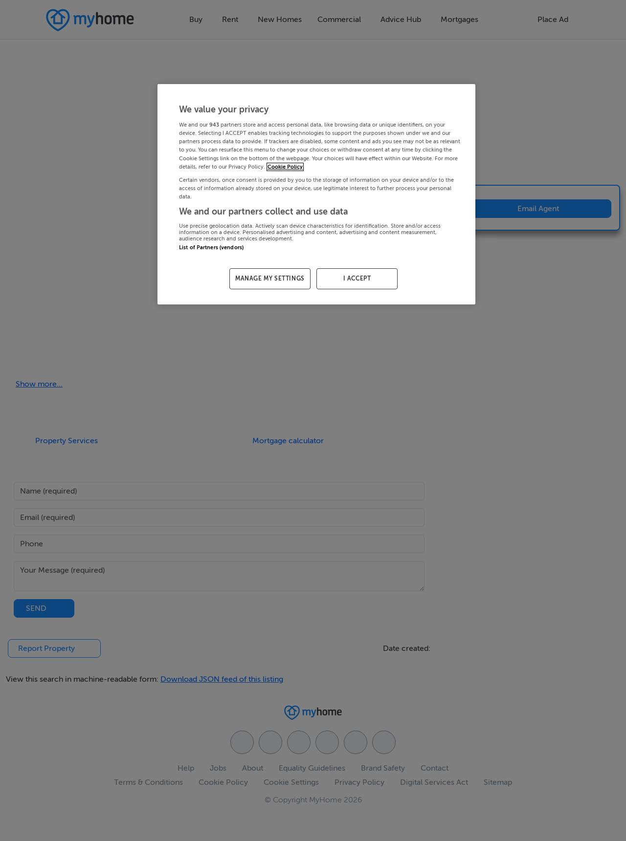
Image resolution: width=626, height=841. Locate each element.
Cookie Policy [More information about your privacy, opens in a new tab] (285, 167)
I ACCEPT (357, 278)
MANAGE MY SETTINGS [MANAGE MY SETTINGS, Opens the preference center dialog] (270, 278)
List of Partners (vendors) (211, 247)
